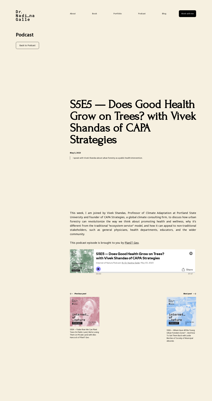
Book (94, 13)
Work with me (187, 13)
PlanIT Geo (132, 242)
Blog (164, 13)
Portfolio (118, 13)
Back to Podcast (27, 45)
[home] (25, 15)
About (73, 13)
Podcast (142, 13)
